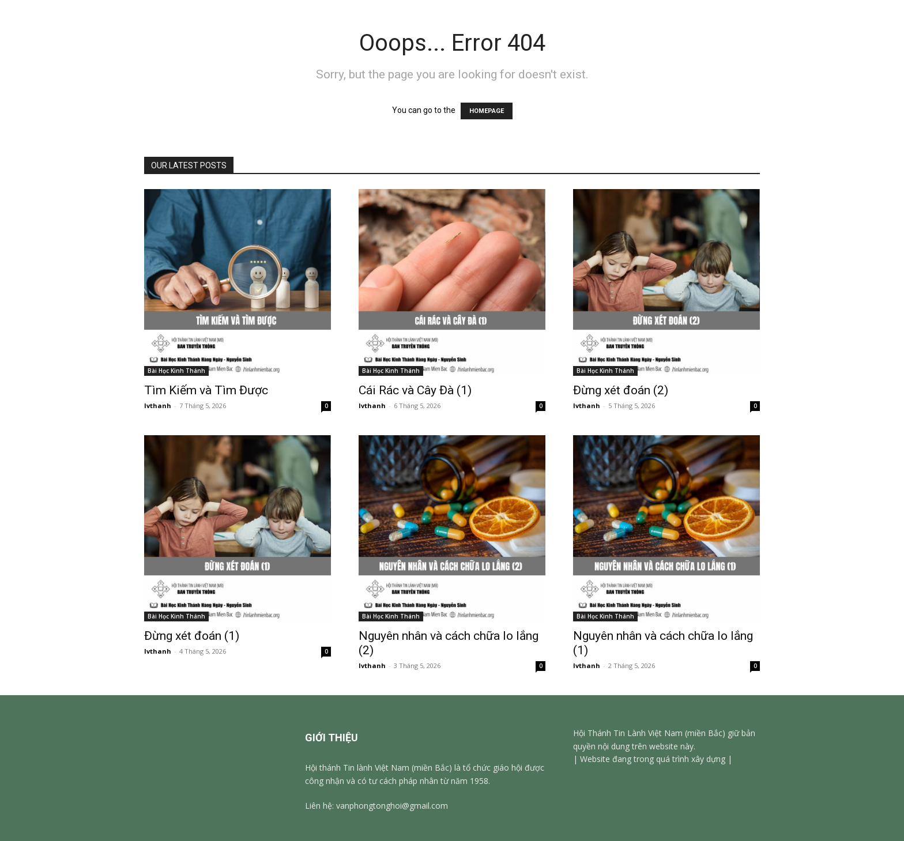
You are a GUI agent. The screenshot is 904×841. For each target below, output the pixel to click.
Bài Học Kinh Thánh (176, 371)
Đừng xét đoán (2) (620, 390)
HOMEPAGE (486, 111)
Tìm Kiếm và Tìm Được (206, 390)
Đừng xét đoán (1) (191, 636)
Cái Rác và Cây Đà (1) (416, 390)
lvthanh (157, 405)
